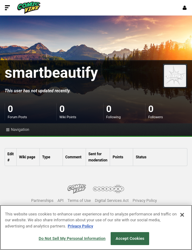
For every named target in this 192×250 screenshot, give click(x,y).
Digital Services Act (112, 200)
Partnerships (42, 200)
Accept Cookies (130, 238)
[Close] (182, 215)
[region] (96, 227)
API (60, 200)
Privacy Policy (145, 200)
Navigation (17, 129)
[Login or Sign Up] (184, 7)
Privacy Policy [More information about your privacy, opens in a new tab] (80, 226)
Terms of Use (79, 200)
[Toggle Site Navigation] (7, 7)
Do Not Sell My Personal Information (72, 238)
